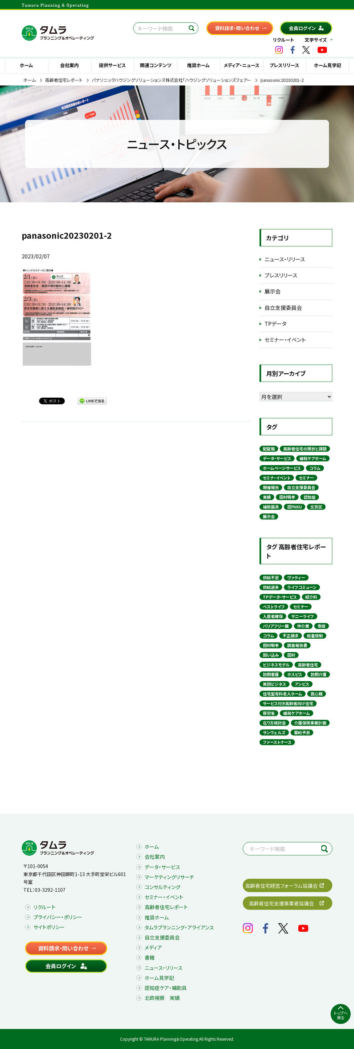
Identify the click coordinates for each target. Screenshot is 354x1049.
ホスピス (294, 674)
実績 (267, 497)
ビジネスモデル (276, 664)
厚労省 (269, 713)
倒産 (322, 626)
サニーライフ (302, 616)
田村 (291, 655)
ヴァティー (296, 577)
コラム (315, 468)
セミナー (306, 477)
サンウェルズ (274, 732)
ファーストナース (277, 742)
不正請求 (291, 635)
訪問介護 (319, 674)
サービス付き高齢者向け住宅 (288, 703)
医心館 (317, 693)
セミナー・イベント (285, 340)
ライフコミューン (302, 587)
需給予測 (302, 732)
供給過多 (271, 587)
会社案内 (69, 65)
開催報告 (271, 487)
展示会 (272, 291)
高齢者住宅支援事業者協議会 (281, 903)
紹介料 (311, 597)
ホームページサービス (282, 468)
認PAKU (294, 506)
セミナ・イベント (277, 477)
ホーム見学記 (327, 65)
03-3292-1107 (50, 889)
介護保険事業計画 (310, 722)
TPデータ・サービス (280, 597)
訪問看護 (271, 674)
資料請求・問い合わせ (237, 28)
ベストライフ (274, 606)
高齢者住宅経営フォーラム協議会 (281, 885)
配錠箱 (269, 448)
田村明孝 (287, 497)
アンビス (302, 684)
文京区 (316, 506)
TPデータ (275, 324)
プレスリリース (284, 65)
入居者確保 (273, 616)
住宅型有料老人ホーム (282, 693)
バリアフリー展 (276, 626)
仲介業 (303, 626)
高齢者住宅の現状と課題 (305, 448)
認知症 (310, 497)
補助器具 (271, 506)
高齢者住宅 (308, 664)
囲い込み (271, 655)
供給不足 (271, 577)
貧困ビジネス (274, 684)
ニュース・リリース (284, 259)
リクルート (283, 39)
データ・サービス (277, 458)
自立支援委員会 (283, 307)
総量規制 (315, 635)
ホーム (26, 65)
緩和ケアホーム (313, 458)
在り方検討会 (274, 722)
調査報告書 (297, 645)
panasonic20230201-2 (282, 80)
